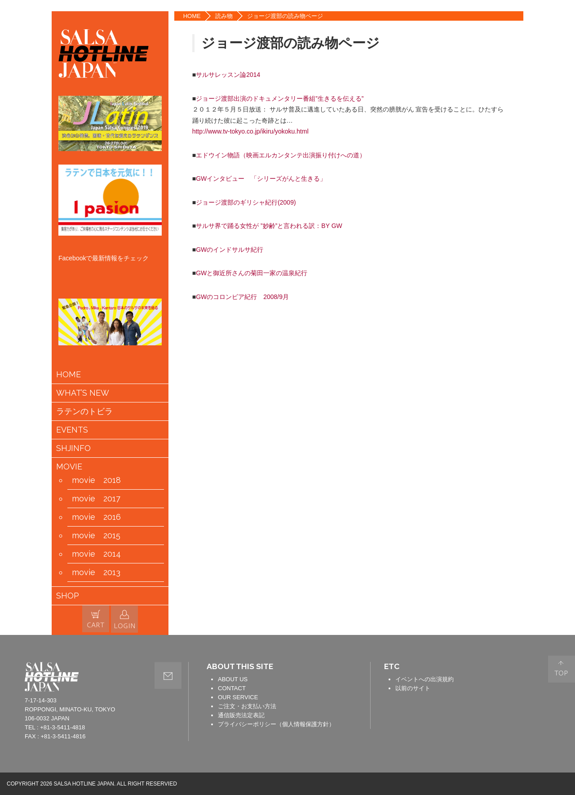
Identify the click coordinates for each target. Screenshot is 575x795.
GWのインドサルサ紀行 (229, 249)
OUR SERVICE (238, 697)
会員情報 (124, 619)
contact (168, 675)
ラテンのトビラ (84, 411)
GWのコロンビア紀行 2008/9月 (242, 296)
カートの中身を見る (95, 618)
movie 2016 (96, 517)
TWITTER (538, 49)
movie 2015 (96, 535)
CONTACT (232, 688)
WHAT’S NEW (82, 393)
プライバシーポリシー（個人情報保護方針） (276, 724)
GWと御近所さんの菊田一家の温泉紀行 (251, 273)
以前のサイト (412, 688)
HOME (192, 16)
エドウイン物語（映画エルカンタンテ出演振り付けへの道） (281, 155)
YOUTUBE (538, 76)
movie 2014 (96, 553)
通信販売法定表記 (241, 715)
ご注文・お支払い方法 (247, 706)
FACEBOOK (538, 21)
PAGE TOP (561, 669)
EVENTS (72, 429)
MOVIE (69, 466)
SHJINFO (73, 448)
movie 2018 (96, 480)
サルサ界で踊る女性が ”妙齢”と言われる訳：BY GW (269, 225)
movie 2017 (96, 498)
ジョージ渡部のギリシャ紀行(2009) (246, 202)
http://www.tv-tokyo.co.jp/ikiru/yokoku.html (250, 131)
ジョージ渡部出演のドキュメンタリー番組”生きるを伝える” (279, 98)
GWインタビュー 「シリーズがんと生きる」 (261, 178)
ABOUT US (233, 679)
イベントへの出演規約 (424, 679)
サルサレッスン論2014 (228, 74)
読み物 (224, 16)
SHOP (67, 595)
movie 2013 (96, 572)
